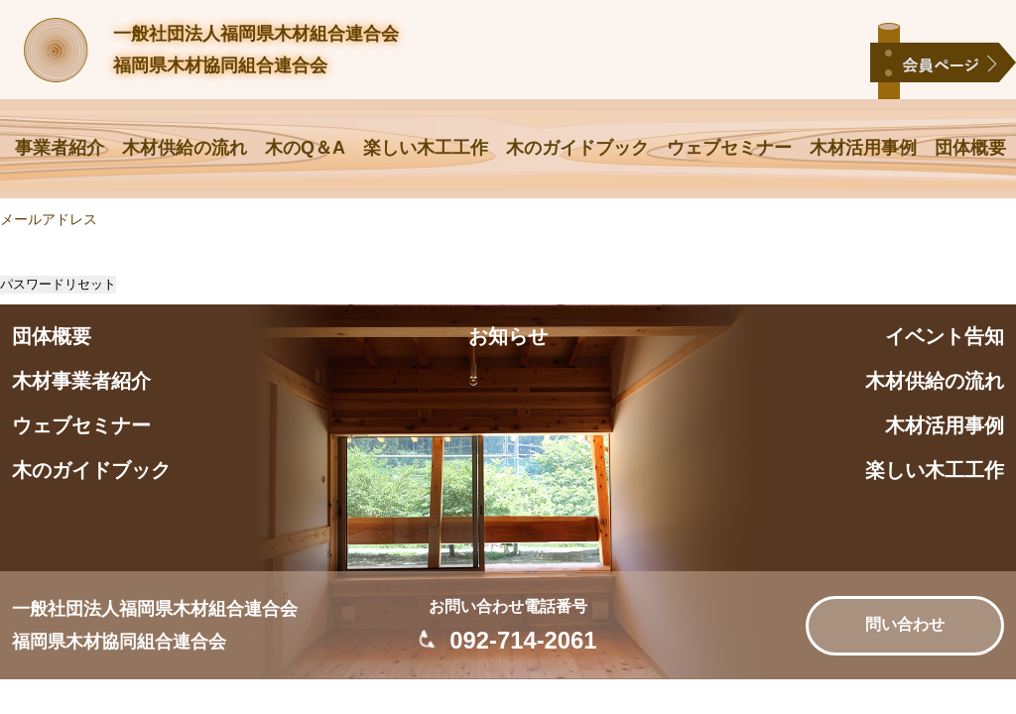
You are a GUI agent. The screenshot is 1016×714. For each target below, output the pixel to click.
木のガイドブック (577, 148)
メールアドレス (48, 219)
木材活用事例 (863, 148)
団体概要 (970, 148)
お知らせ (508, 336)
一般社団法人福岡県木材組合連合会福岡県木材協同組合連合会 (256, 49)
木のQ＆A (305, 148)
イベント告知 (944, 336)
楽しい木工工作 (425, 148)
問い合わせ (905, 624)
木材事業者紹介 (81, 381)
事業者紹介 (59, 148)
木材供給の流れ (184, 148)
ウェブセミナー (729, 148)
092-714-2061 (522, 640)
